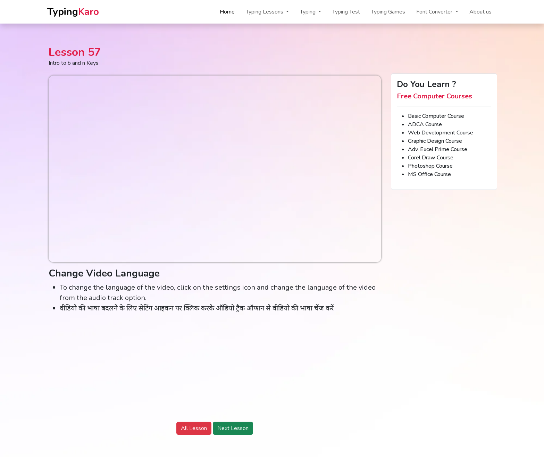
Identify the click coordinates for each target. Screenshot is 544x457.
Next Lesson (233, 428)
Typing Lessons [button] (265, 12)
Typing (73, 11)
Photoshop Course (430, 166)
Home (227, 12)
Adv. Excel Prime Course (437, 149)
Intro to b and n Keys (74, 63)
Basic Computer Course (436, 116)
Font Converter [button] (435, 12)
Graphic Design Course (435, 141)
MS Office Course (429, 174)
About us (480, 12)
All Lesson (194, 428)
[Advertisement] (215, 367)
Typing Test (346, 12)
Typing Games (388, 12)
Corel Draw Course (430, 157)
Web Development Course (440, 133)
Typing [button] (308, 12)
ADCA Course (425, 124)
